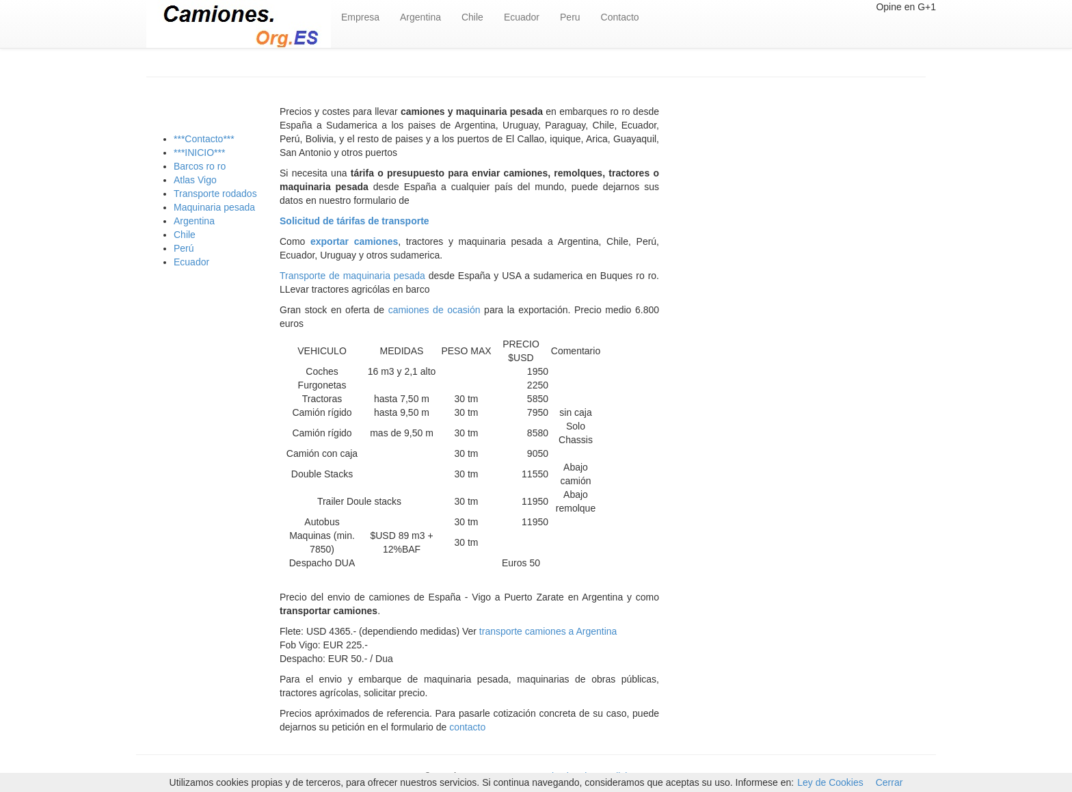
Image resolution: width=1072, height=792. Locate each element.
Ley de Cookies (830, 782)
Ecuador (521, 17)
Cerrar (889, 782)
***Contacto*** (204, 138)
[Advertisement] (802, 228)
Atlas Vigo (195, 179)
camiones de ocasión (436, 309)
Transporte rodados (215, 193)
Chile (472, 17)
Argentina (420, 17)
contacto (467, 727)
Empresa (360, 17)
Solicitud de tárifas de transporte (354, 220)
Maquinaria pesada (214, 207)
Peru (570, 17)
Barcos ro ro (200, 166)
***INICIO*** (199, 152)
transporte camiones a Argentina (548, 631)
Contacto (620, 17)
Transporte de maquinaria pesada (352, 275)
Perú (184, 248)
